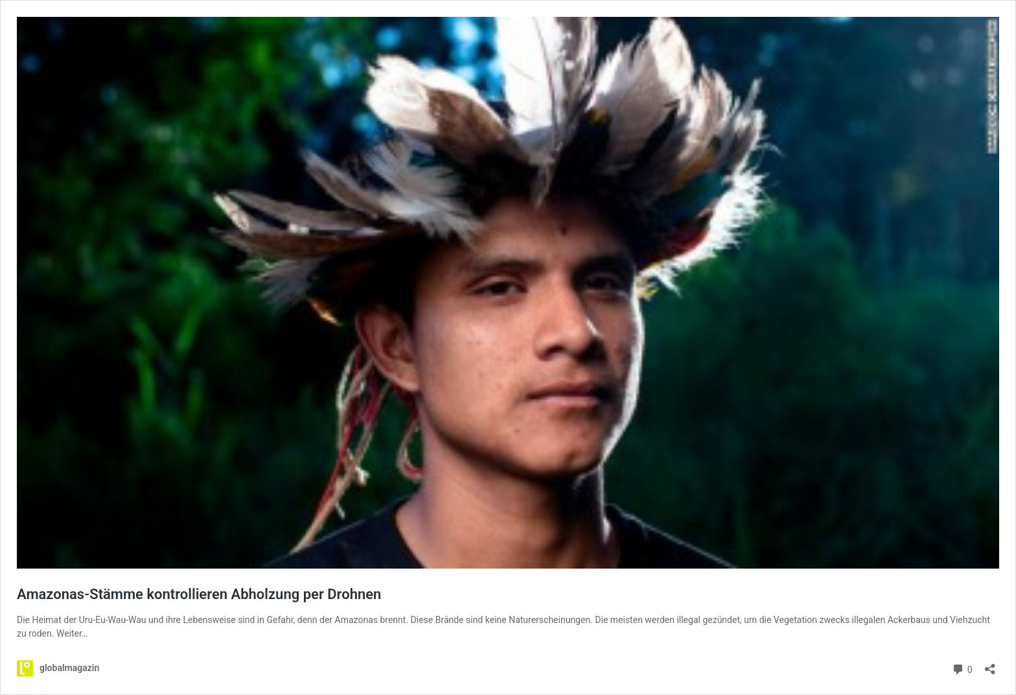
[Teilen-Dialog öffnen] (990, 665)
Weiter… (71, 633)
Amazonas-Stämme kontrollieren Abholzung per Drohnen (199, 594)
